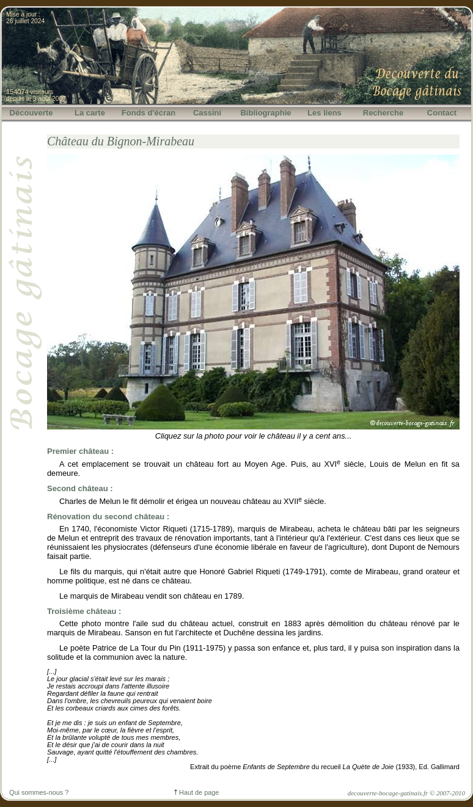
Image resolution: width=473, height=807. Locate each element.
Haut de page (196, 792)
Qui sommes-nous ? (38, 792)
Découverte (31, 112)
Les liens (324, 112)
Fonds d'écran (148, 112)
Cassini (207, 112)
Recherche (383, 112)
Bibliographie (265, 112)
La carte (90, 112)
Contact (442, 112)
